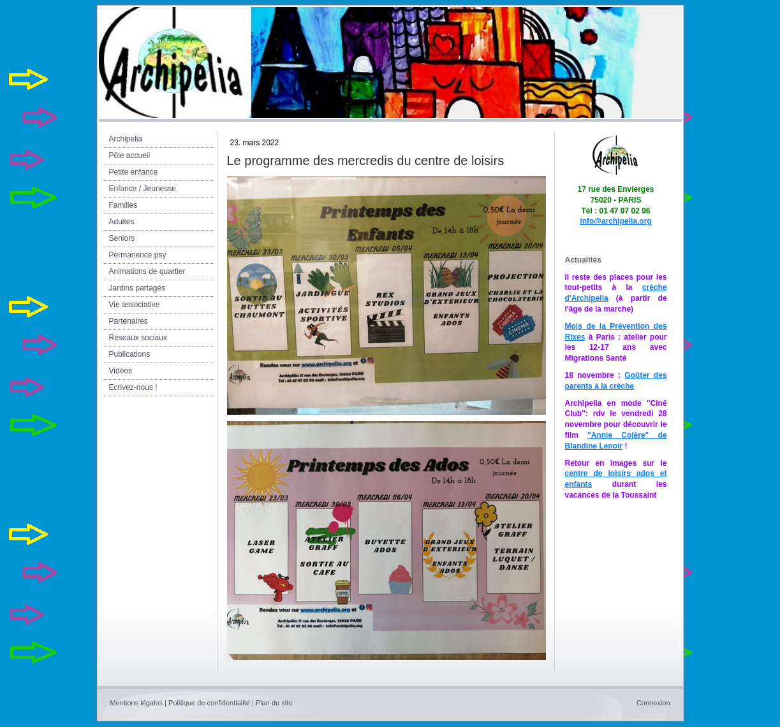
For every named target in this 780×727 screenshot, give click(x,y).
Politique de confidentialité (209, 703)
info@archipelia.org (615, 221)
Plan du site (274, 703)
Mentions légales (136, 703)
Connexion (653, 703)
